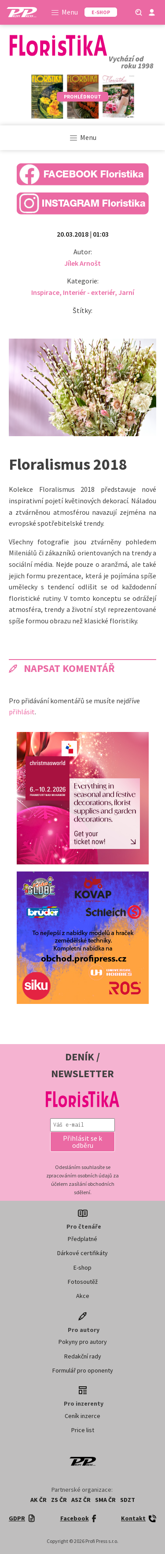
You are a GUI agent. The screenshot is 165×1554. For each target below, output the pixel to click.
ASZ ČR (81, 1500)
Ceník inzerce (82, 1416)
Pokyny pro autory (83, 1342)
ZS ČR (59, 1500)
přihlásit (22, 711)
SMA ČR (105, 1500)
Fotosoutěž (83, 1282)
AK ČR (38, 1500)
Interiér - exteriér (89, 292)
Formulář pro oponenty (82, 1370)
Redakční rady (82, 1356)
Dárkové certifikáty (82, 1253)
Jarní (126, 292)
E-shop (82, 1267)
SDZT (127, 1500)
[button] (82, 1142)
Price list (82, 1430)
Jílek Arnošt (82, 263)
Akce (82, 1296)
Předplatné (82, 1239)
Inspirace (45, 292)
